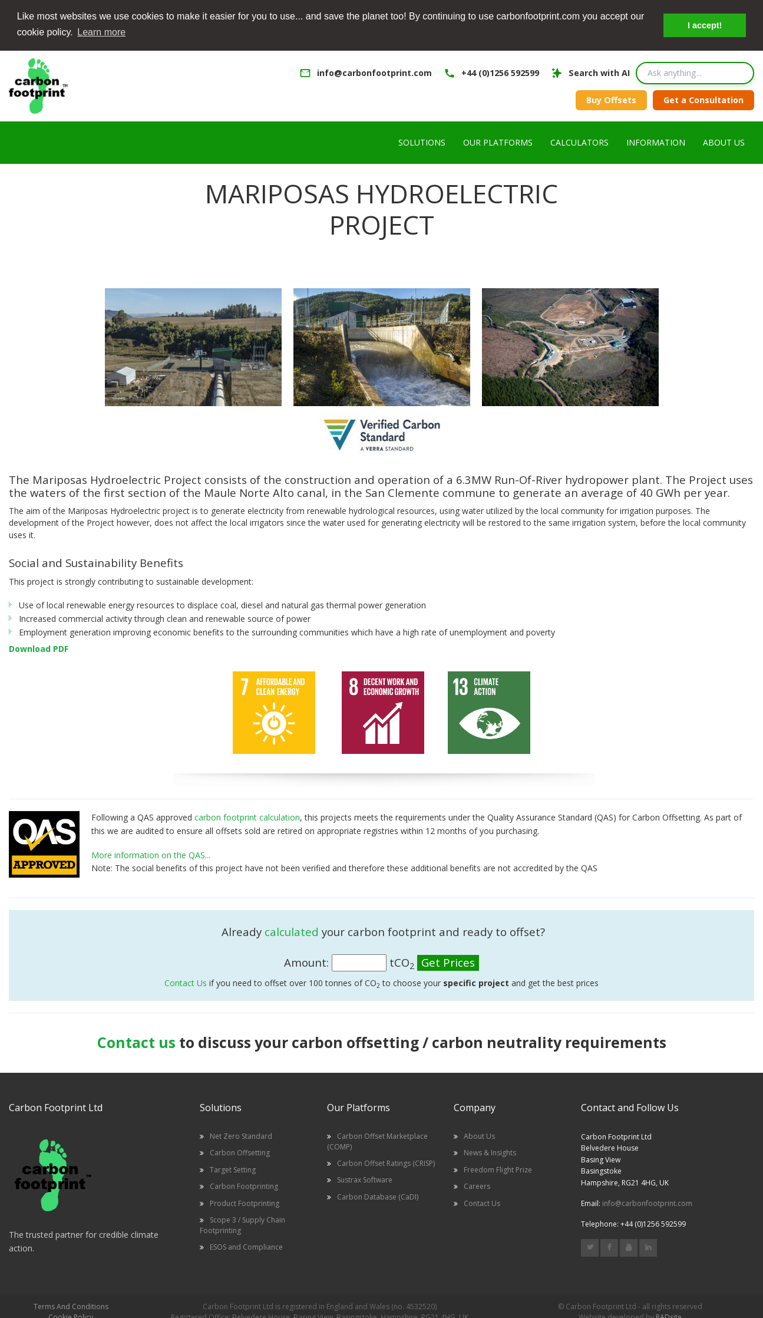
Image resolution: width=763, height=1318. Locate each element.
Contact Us (185, 982)
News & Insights (490, 1152)
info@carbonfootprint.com (374, 72)
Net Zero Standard (241, 1136)
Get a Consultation (703, 99)
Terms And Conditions (71, 1306)
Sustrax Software (364, 1179)
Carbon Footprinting (244, 1186)
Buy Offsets (611, 99)
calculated (292, 931)
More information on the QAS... (150, 853)
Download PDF (38, 648)
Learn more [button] (101, 32)
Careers (477, 1186)
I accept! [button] (705, 25)
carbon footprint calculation (247, 816)
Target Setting (233, 1169)
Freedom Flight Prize (498, 1169)
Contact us (136, 1041)
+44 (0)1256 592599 (500, 72)
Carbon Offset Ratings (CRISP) (386, 1163)
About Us (479, 1136)
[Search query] (695, 72)
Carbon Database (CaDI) (377, 1196)
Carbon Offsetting (240, 1152)
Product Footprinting (244, 1202)
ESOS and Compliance (246, 1246)
